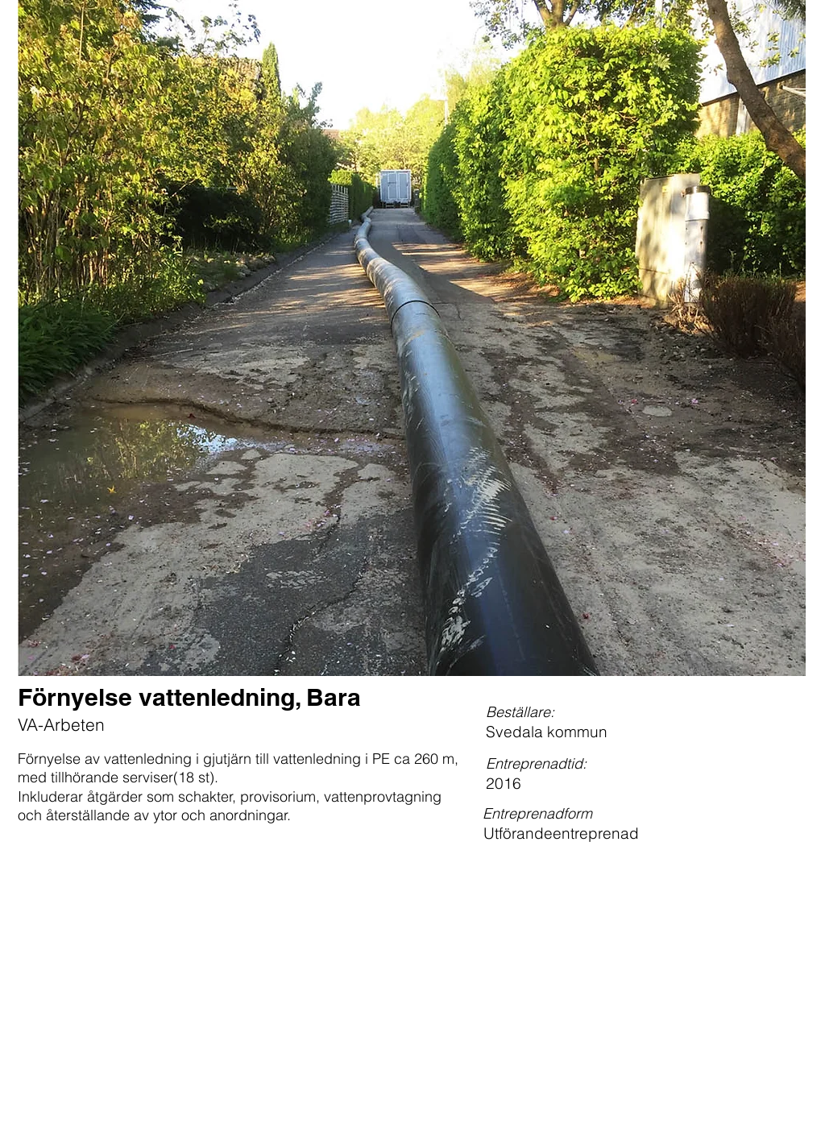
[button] (412, 338)
